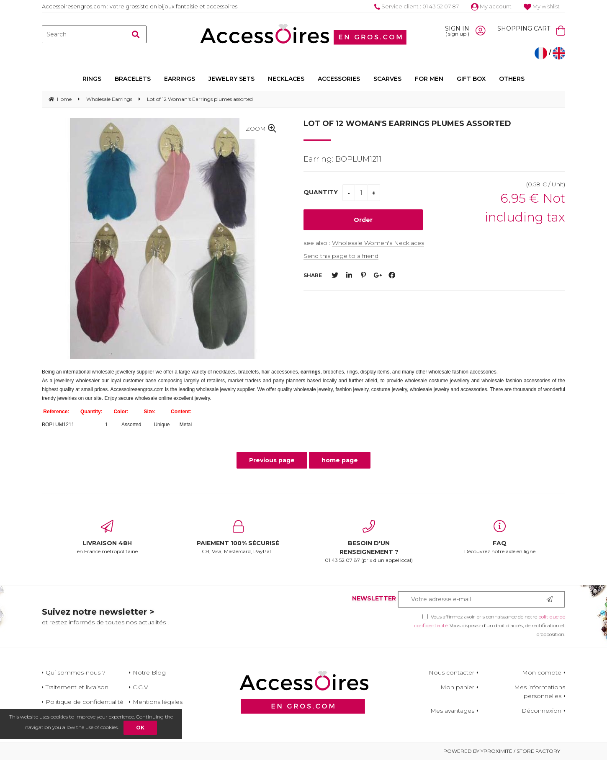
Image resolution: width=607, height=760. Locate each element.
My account (491, 6)
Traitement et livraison (77, 687)
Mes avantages (452, 710)
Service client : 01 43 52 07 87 (416, 6)
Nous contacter (451, 672)
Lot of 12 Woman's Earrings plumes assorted (407, 123)
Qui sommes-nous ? (75, 672)
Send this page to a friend (341, 256)
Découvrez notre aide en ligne (500, 537)
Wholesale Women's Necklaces (378, 243)
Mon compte (541, 672)
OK (140, 727)
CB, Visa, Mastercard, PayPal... (238, 537)
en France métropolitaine (107, 537)
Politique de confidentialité (84, 702)
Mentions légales (158, 702)
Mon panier (457, 687)
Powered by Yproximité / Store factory (501, 751)
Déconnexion (541, 710)
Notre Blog (149, 672)
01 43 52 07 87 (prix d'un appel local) (369, 541)
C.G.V (140, 687)
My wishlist (542, 6)
